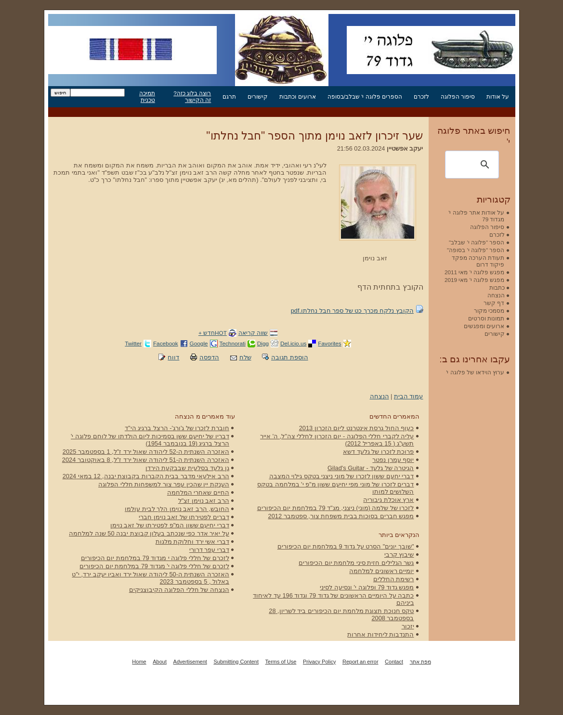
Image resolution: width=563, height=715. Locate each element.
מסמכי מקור (489, 310)
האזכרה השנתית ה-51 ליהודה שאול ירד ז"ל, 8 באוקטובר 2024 (145, 459)
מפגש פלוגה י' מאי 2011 (475, 272)
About (160, 661)
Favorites (329, 343)
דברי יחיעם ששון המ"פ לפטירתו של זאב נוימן (169, 525)
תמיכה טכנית (147, 96)
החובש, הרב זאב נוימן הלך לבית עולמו (177, 508)
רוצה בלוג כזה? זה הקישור (192, 96)
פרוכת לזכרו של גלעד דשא (378, 451)
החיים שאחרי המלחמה (198, 492)
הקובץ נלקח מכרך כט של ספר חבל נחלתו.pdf (352, 310)
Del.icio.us (293, 343)
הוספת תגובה (289, 357)
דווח (173, 357)
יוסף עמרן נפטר (393, 459)
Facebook (165, 343)
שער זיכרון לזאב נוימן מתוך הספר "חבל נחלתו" (314, 135)
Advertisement (190, 661)
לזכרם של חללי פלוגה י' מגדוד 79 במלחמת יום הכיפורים (154, 566)
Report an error (360, 661)
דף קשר (494, 303)
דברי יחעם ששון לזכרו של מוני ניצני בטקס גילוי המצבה (341, 476)
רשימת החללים (393, 579)
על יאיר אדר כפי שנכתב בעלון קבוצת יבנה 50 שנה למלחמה (149, 533)
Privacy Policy (319, 661)
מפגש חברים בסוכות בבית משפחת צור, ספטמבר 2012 (341, 516)
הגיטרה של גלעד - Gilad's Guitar (370, 468)
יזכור (408, 626)
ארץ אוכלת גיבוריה (388, 499)
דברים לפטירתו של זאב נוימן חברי (184, 517)
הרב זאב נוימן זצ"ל (203, 500)
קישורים (258, 96)
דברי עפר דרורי (209, 549)
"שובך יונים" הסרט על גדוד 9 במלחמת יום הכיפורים (345, 546)
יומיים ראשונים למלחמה (381, 571)
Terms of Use (281, 661)
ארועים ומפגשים (484, 326)
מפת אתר (420, 661)
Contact (394, 661)
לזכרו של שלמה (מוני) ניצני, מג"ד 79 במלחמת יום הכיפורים (335, 507)
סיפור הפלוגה (458, 96)
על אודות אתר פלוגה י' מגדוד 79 (476, 215)
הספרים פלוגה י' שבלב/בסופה (364, 96)
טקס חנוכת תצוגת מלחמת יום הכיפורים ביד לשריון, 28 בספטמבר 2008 (341, 614)
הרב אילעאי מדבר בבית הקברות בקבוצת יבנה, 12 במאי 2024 (146, 476)
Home (139, 661)
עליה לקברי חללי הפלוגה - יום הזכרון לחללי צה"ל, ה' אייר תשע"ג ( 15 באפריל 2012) (337, 440)
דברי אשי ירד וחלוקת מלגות (192, 541)
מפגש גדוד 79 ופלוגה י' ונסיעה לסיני (367, 587)
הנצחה (379, 396)
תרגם (229, 96)
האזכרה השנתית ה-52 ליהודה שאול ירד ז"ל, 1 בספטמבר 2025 (146, 451)
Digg (263, 343)
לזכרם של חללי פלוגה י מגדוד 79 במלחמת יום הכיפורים (155, 558)
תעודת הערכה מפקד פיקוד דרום (478, 261)
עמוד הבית (408, 396)
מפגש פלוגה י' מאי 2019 (475, 280)
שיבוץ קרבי (399, 554)
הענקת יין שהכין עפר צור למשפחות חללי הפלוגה (163, 484)
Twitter (133, 343)
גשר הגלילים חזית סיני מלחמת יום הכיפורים (356, 562)
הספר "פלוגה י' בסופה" (475, 250)
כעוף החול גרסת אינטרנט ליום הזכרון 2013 (356, 428)
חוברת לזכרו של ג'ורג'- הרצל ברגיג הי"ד (177, 428)
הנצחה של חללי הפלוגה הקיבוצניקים (179, 589)
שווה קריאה (253, 333)
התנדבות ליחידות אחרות (380, 634)
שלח (245, 357)
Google (199, 343)
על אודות (497, 96)
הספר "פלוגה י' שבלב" (476, 242)
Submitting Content (236, 661)
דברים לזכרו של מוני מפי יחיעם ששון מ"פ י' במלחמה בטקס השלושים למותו (335, 488)
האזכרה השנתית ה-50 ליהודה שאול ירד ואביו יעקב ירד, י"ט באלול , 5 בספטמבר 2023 (150, 578)
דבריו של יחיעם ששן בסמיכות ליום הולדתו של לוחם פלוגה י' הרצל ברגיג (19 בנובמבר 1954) (150, 440)
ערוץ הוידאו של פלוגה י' (475, 372)
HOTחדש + (212, 333)
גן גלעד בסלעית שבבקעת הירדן (187, 468)
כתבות (497, 287)
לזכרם (421, 96)
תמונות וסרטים (486, 318)
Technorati (233, 343)
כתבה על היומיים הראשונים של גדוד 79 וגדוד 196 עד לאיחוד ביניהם (333, 599)
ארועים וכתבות (297, 96)
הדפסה (209, 357)
